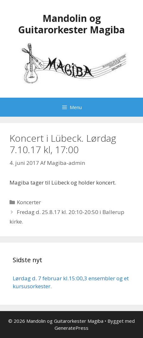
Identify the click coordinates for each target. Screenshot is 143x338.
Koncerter (29, 202)
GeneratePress (71, 328)
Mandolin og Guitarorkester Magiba (71, 24)
